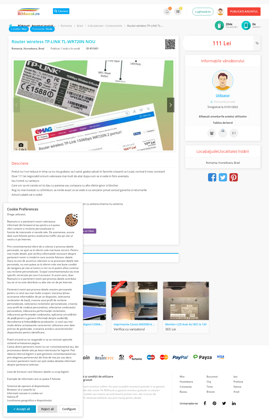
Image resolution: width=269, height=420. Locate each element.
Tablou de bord (223, 123)
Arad (236, 393)
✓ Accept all (21, 409)
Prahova (238, 382)
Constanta (186, 387)
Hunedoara (186, 382)
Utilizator (223, 95)
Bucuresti (212, 377)
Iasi (235, 377)
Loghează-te (203, 11)
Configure (69, 409)
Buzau (183, 393)
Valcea (237, 387)
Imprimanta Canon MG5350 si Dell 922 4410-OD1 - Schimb (135, 325)
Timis (210, 387)
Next (170, 105)
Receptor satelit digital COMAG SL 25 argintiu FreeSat (84, 325)
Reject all (47, 409)
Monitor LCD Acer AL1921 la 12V (186, 325)
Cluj (209, 382)
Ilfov (182, 377)
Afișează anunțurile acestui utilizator (223, 116)
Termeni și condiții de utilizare (93, 377)
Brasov (211, 393)
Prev (16, 105)
